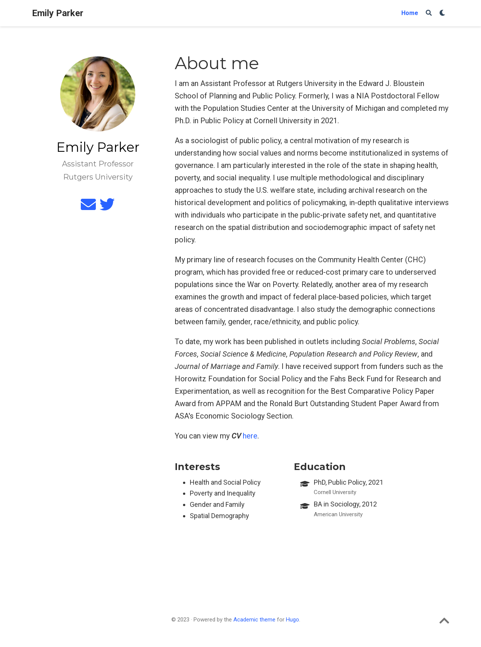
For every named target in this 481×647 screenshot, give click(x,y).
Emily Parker (57, 13)
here (250, 435)
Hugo (292, 619)
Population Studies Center (246, 108)
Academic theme (254, 619)
